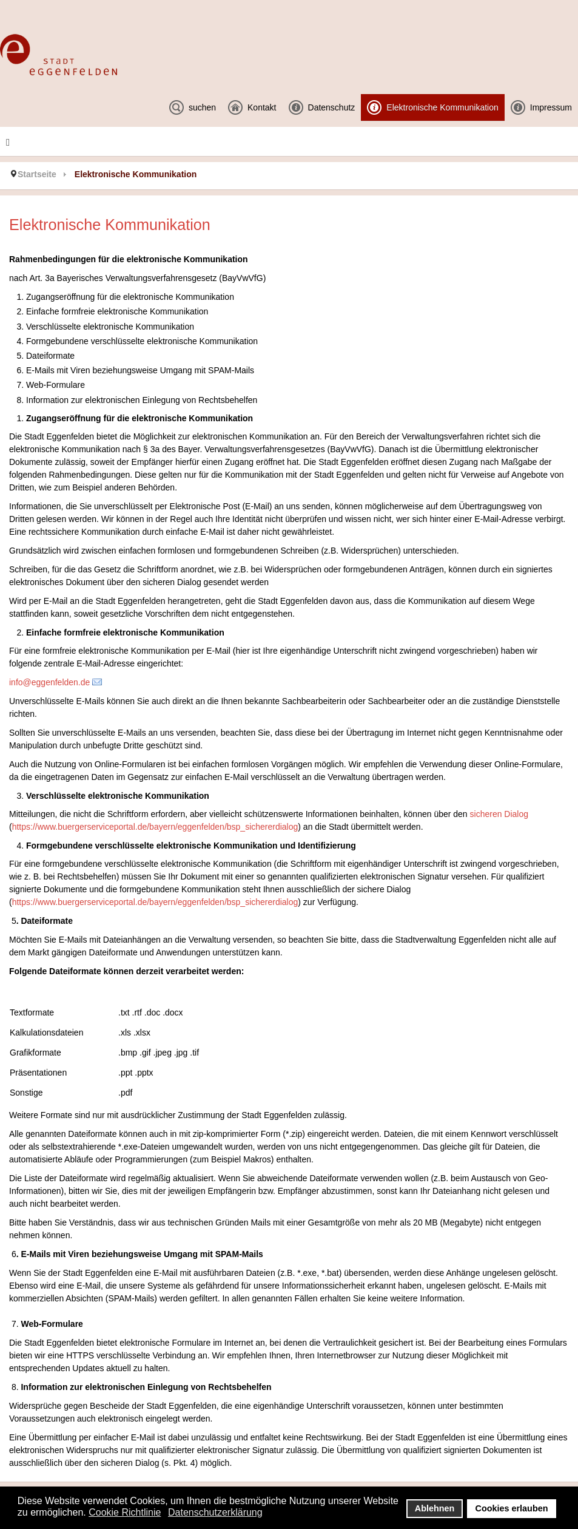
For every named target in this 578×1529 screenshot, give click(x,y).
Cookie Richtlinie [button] (125, 1512)
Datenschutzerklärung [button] (215, 1512)
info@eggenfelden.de (49, 682)
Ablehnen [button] (435, 1508)
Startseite (37, 174)
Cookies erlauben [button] (512, 1508)
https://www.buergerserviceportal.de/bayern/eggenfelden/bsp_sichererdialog (155, 827)
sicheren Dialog (498, 814)
